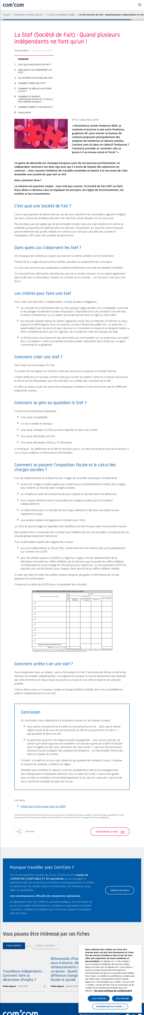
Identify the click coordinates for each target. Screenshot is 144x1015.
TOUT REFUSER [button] (122, 998)
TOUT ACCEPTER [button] (99, 998)
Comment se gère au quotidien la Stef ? (34, 89)
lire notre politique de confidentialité (113, 990)
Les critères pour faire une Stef (35, 77)
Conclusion (24, 112)
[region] (72, 15)
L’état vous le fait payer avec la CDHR (43, 806)
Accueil (6, 14)
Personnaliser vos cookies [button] (109, 1006)
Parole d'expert (45, 946)
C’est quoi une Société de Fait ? (34, 64)
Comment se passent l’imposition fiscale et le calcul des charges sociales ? (35, 99)
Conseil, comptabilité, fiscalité (61, 14)
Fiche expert (14, 946)
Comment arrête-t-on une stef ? (35, 107)
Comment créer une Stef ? (32, 83)
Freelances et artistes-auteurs (28, 14)
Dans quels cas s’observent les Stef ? (35, 71)
